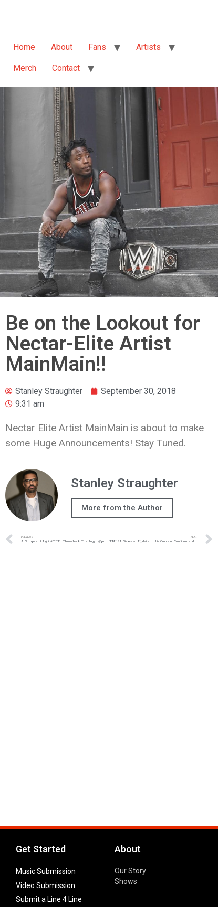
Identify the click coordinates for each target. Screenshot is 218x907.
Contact (66, 68)
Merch (24, 68)
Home (24, 47)
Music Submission (46, 871)
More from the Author (122, 508)
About (61, 47)
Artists (148, 47)
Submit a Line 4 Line (49, 899)
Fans (97, 47)
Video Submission (45, 885)
